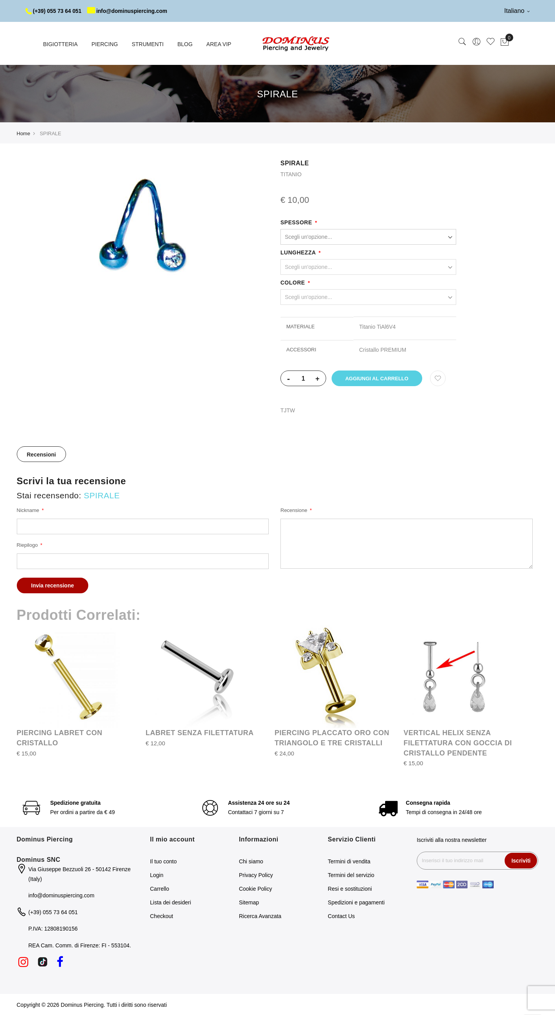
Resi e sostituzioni (350, 888)
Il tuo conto (163, 861)
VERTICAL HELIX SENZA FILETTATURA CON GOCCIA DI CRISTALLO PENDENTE (457, 742)
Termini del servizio (351, 875)
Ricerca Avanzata (260, 916)
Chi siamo (251, 861)
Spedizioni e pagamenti (356, 902)
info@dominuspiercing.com (129, 11)
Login (156, 875)
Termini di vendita (349, 861)
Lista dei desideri (170, 902)
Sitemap (249, 902)
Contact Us (341, 916)
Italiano (517, 10)
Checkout (161, 916)
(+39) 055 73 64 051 (54, 11)
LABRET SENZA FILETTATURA (200, 732)
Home (23, 133)
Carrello (159, 888)
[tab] (41, 454)
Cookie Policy (255, 888)
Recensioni (41, 454)
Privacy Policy (256, 875)
